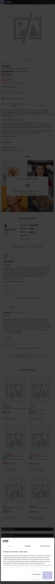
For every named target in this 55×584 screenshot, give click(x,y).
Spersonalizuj (37, 575)
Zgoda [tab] (10, 546)
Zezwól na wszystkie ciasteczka (47, 575)
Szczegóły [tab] (27, 546)
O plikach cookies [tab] (45, 546)
